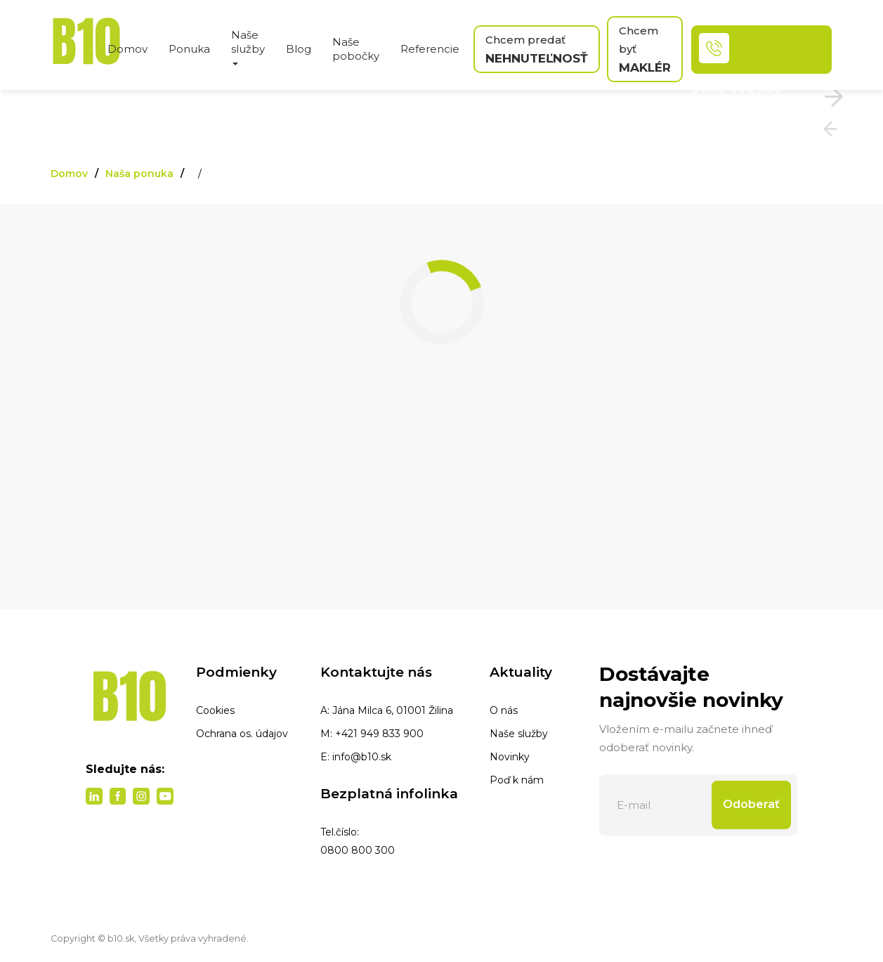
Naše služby (519, 733)
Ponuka (189, 49)
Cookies (215, 710)
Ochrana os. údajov (242, 733)
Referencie (429, 49)
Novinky (510, 756)
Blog (298, 49)
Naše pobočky (355, 49)
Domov (127, 49)
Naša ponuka (139, 173)
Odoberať (751, 804)
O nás (504, 710)
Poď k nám (517, 780)
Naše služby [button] (248, 46)
